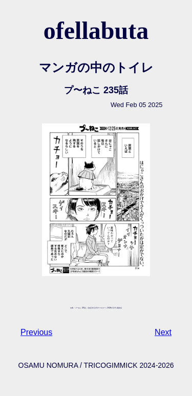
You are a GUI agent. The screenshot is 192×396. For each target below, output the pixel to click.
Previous (36, 332)
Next (163, 332)
